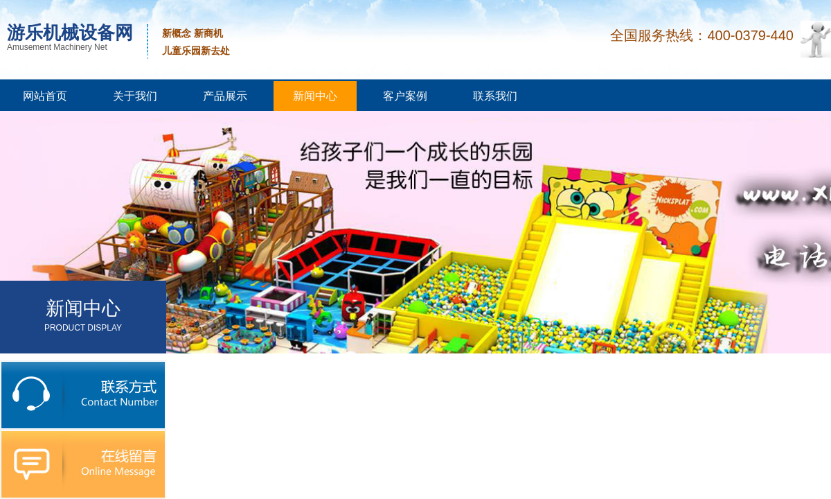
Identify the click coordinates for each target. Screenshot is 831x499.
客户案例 (405, 96)
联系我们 (495, 96)
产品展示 (225, 96)
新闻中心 (315, 96)
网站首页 (45, 96)
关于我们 (135, 96)
